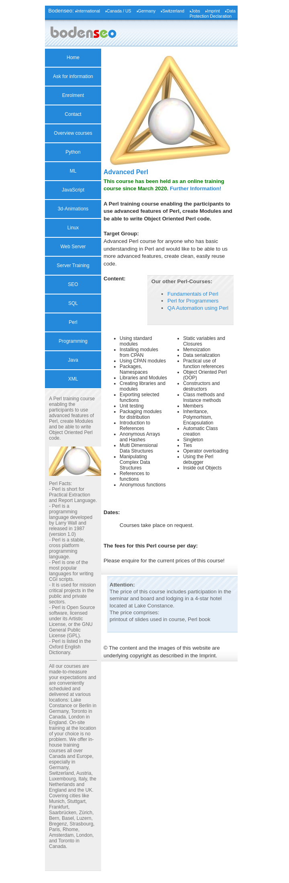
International (88, 10)
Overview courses (73, 133)
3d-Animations (73, 209)
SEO (73, 284)
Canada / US (119, 10)
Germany (147, 10)
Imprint (213, 10)
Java (73, 360)
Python (72, 152)
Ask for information (73, 76)
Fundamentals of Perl (192, 294)
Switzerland (173, 10)
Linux (73, 228)
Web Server (72, 246)
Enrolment (73, 95)
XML (73, 379)
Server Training (73, 265)
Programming (73, 341)
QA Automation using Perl (197, 308)
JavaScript (73, 190)
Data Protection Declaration (212, 13)
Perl (73, 322)
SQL (73, 303)
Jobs (195, 10)
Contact (73, 114)
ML (73, 171)
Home (73, 57)
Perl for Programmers (192, 301)
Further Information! (195, 188)
